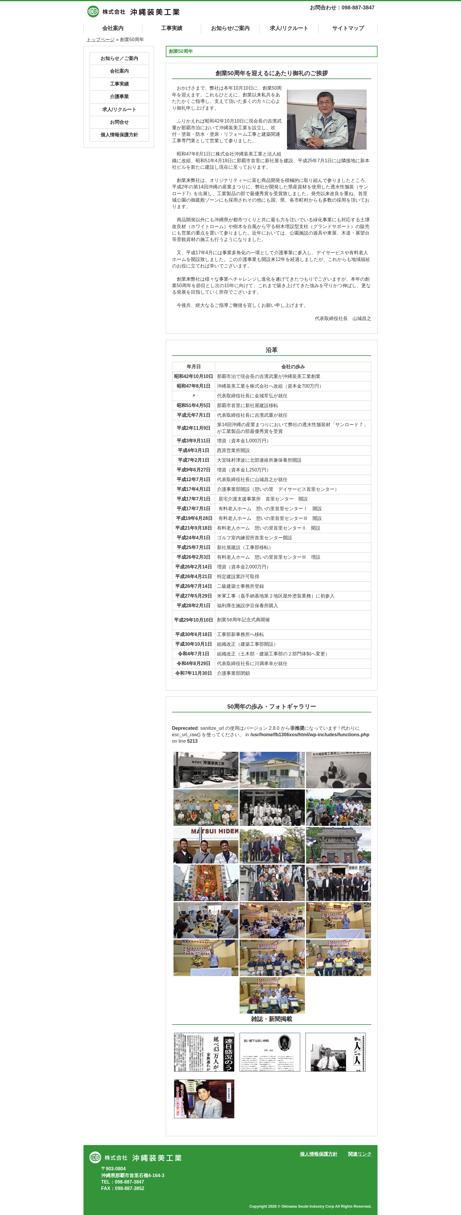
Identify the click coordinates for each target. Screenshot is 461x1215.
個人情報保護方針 (119, 134)
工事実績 (171, 28)
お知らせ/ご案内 (230, 28)
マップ (348, 28)
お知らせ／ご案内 (119, 58)
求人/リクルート (289, 28)
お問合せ (119, 122)
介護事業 (119, 96)
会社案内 (112, 28)
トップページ (100, 39)
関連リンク (360, 1154)
